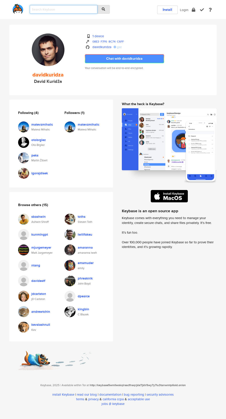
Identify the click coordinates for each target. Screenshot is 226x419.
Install (167, 9)
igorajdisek (39, 173)
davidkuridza (101, 47)
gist (117, 47)
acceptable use (139, 399)
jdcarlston (38, 293)
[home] (18, 7)
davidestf (38, 280)
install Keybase (63, 394)
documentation (110, 394)
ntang (35, 265)
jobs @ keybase (113, 403)
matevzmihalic (42, 124)
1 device (98, 36)
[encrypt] (193, 10)
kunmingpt (39, 234)
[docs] (210, 10)
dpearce (84, 296)
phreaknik (85, 278)
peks (34, 155)
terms (80, 399)
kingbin (83, 309)
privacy (93, 399)
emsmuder (86, 263)
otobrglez (38, 140)
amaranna (85, 247)
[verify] (202, 10)
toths (81, 216)
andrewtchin (40, 311)
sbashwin (38, 216)
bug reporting (134, 394)
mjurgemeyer (41, 247)
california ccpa (113, 399)
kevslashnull (40, 324)
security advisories (160, 394)
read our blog (87, 394)
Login (184, 9)
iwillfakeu (85, 234)
